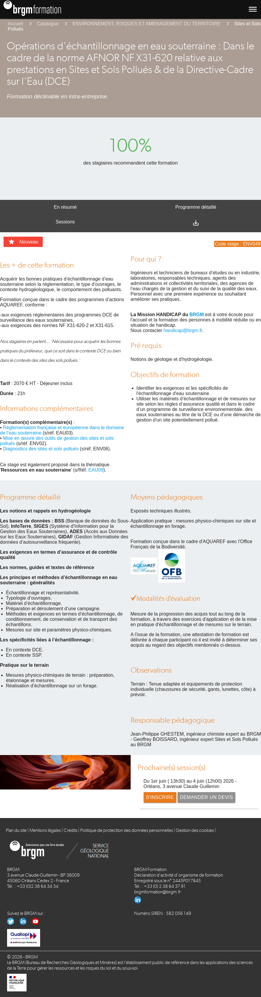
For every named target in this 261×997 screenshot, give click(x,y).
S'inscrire (160, 797)
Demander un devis (206, 797)
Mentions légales (45, 830)
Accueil (15, 23)
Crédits (70, 830)
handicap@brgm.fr (183, 330)
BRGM (196, 314)
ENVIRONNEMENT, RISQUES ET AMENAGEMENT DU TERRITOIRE (146, 23)
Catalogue (48, 23)
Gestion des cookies (195, 830)
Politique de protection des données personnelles (126, 830)
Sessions (65, 221)
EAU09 (96, 469)
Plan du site (16, 830)
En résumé (65, 207)
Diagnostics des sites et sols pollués (40, 448)
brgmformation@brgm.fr (157, 892)
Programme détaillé (195, 207)
